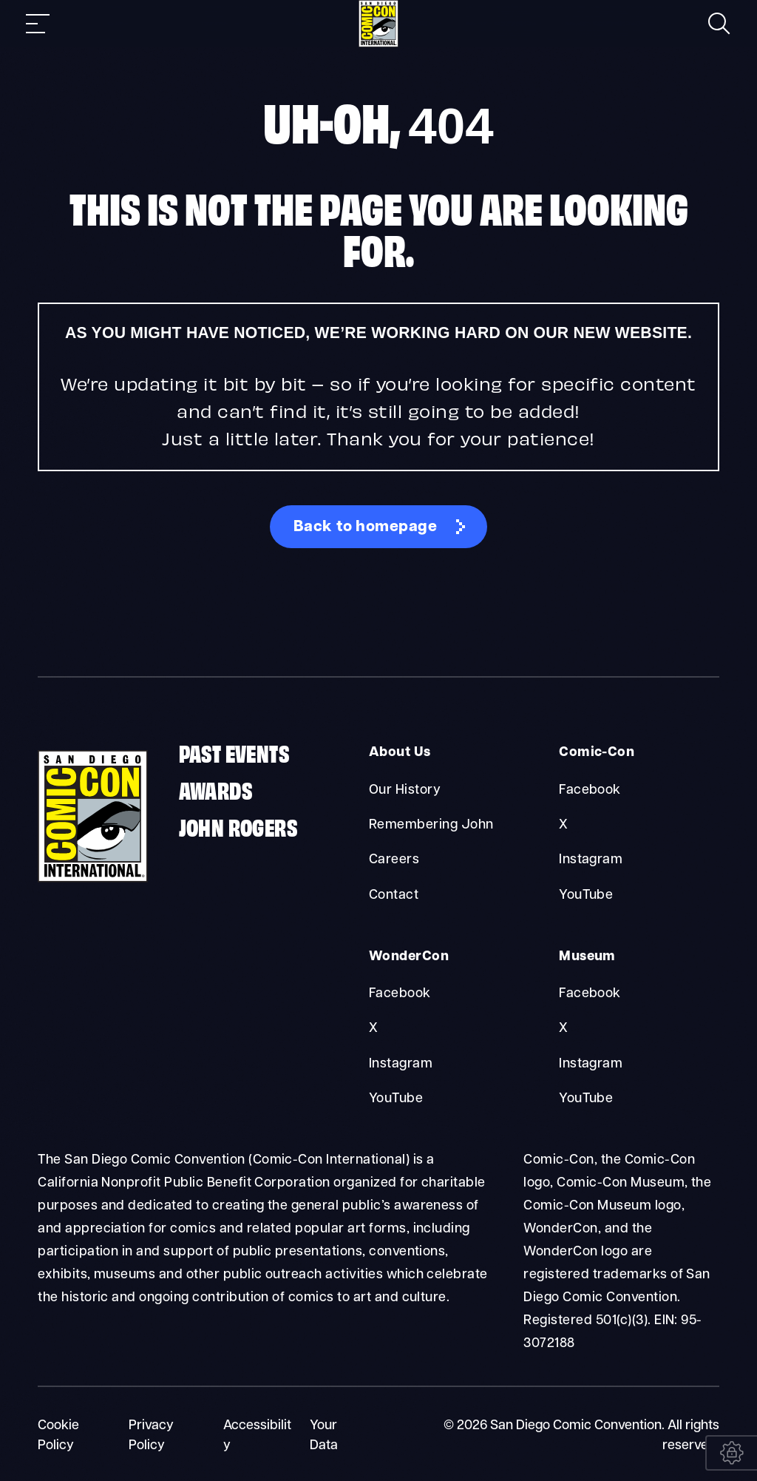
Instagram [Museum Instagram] (590, 1062)
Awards (215, 789)
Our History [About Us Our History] (405, 790)
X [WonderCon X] (373, 1028)
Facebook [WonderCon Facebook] (400, 993)
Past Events (234, 752)
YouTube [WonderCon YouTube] (396, 1097)
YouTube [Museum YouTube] (586, 1097)
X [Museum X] (563, 1028)
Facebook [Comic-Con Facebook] (590, 790)
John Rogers (238, 826)
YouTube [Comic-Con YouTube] (586, 894)
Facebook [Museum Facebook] (590, 993)
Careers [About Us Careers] (394, 860)
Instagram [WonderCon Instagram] (400, 1062)
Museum (586, 956)
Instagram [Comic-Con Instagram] (590, 860)
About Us (399, 753)
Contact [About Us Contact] (393, 894)
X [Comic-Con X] (563, 825)
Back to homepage (365, 527)
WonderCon (407, 956)
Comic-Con (595, 753)
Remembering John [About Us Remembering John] (431, 825)
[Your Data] (731, 1453)
